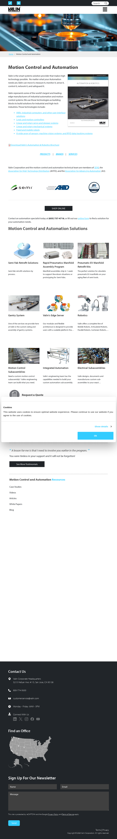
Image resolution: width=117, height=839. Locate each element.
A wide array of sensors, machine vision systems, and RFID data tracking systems (54, 133)
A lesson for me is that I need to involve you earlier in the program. (49, 450)
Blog (11, 509)
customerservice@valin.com (26, 698)
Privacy (106, 829)
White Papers (15, 504)
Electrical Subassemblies (91, 368)
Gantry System (16, 315)
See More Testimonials (27, 464)
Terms (98, 829)
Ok (95, 435)
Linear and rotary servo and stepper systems (37, 123)
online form (83, 218)
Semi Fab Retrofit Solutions (23, 262)
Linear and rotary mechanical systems (34, 126)
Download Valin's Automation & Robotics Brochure (35, 144)
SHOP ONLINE (58, 208)
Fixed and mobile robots (28, 129)
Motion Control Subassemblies (16, 369)
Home (11, 54)
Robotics (82, 315)
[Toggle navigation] (105, 9)
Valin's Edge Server (53, 315)
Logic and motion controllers (30, 119)
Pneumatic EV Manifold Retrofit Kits (91, 264)
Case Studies (15, 486)
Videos (12, 492)
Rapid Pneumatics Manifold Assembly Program (58, 264)
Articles (12, 498)
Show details (101, 426)
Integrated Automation (55, 368)
